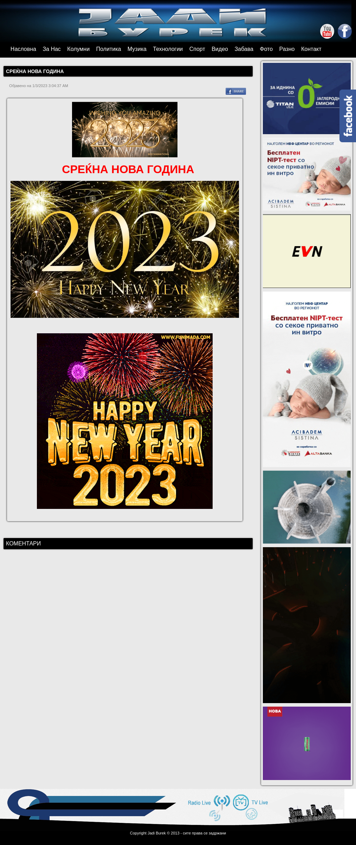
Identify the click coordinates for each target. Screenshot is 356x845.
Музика (137, 49)
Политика (108, 49)
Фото (266, 49)
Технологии (168, 49)
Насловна (23, 49)
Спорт (197, 49)
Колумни (78, 49)
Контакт (311, 49)
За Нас (51, 49)
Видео (220, 49)
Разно (287, 49)
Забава (243, 49)
